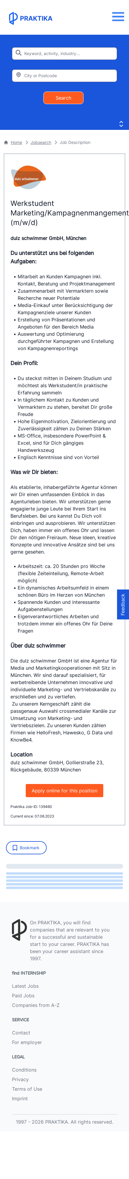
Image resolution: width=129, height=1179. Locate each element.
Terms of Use (27, 1089)
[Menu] (120, 16)
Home (13, 142)
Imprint (20, 1098)
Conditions (24, 1070)
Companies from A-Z (36, 1005)
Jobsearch (41, 142)
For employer (27, 1042)
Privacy (20, 1079)
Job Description (75, 142)
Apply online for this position (64, 791)
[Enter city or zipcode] (64, 75)
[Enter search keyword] (64, 53)
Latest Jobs (25, 986)
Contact (21, 1033)
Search (63, 98)
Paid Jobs (23, 996)
